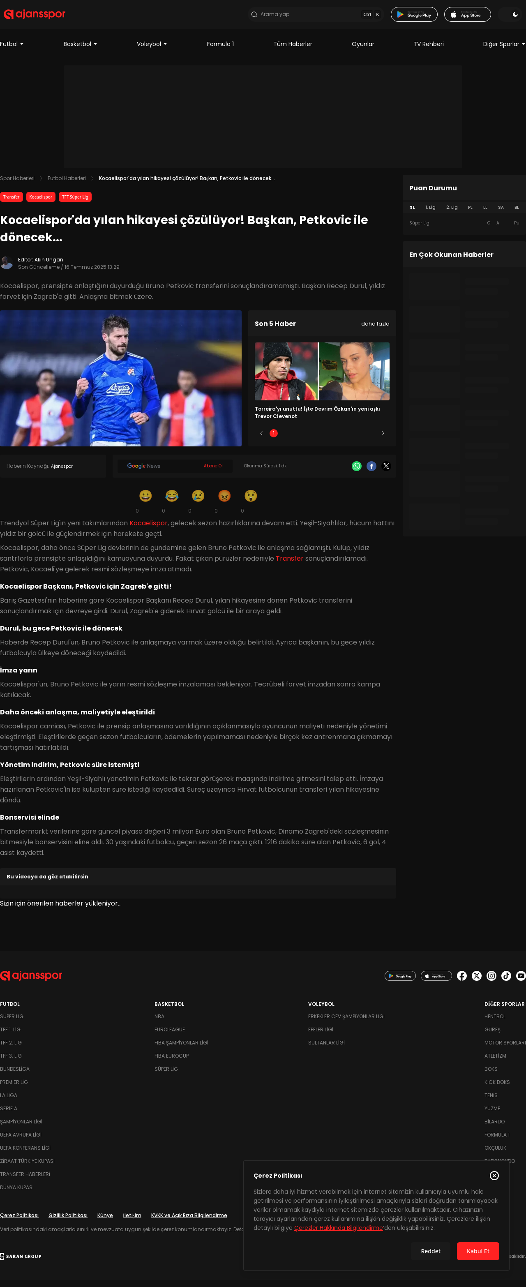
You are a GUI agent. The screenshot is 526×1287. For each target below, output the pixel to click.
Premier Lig (14, 1089)
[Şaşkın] (251, 508)
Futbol (12, 51)
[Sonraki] (383, 440)
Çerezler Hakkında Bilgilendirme (338, 1228)
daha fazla (375, 330)
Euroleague (170, 1036)
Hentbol (494, 1023)
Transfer (11, 204)
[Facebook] (371, 473)
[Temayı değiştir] (513, 18)
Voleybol (152, 51)
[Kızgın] (224, 508)
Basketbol (81, 51)
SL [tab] (412, 214)
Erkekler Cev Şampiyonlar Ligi (346, 1023)
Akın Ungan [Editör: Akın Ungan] (49, 266)
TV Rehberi (428, 51)
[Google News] (175, 473)
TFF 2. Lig (11, 1049)
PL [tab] (470, 214)
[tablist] (464, 214)
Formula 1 (220, 51)
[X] (386, 473)
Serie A (8, 1115)
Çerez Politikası (19, 1222)
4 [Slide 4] (346, 440)
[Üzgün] (198, 508)
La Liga (8, 1102)
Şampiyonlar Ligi (21, 1128)
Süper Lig (11, 1023)
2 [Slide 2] (298, 440)
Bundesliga (15, 1075)
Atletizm (495, 1062)
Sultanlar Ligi (326, 1049)
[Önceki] (261, 440)
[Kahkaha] (172, 508)
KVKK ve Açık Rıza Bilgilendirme (189, 1222)
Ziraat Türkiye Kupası (27, 1168)
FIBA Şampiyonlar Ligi (181, 1049)
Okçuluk (495, 1154)
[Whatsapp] (357, 473)
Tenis (491, 1102)
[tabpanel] (464, 230)
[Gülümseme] (145, 508)
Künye (105, 1222)
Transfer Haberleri (25, 1181)
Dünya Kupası (17, 1194)
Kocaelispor (41, 204)
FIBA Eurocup (172, 1062)
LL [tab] (485, 214)
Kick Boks (497, 1089)
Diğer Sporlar (504, 51)
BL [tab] (516, 214)
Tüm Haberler (292, 51)
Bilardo (494, 1128)
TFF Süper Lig (75, 204)
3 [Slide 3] (322, 440)
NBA (159, 1023)
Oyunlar (363, 51)
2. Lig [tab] (452, 214)
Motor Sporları (505, 1049)
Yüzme (492, 1115)
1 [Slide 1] (274, 440)
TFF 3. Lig (11, 1062)
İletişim (132, 1222)
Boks (491, 1075)
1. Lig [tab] (430, 214)
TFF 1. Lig (10, 1036)
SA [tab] (501, 214)
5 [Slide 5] (370, 440)
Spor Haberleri (17, 185)
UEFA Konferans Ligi (25, 1154)
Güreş (492, 1036)
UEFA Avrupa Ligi (21, 1141)
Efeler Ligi (320, 1036)
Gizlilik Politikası (68, 1222)
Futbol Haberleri (67, 185)
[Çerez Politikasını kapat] (494, 1176)
